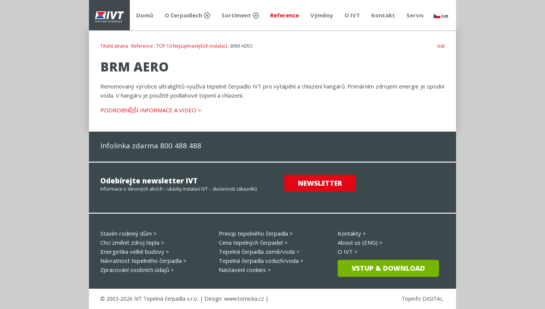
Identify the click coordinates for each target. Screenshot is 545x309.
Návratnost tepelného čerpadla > (143, 260)
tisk (441, 46)
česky (437, 15)
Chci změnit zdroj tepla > (132, 242)
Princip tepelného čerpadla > (256, 233)
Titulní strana (114, 46)
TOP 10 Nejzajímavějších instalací (191, 46)
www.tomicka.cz (244, 298)
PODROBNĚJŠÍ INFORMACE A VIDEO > (150, 110)
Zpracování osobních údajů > (137, 269)
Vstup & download (388, 268)
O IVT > (348, 251)
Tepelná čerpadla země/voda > (259, 251)
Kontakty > (352, 233)
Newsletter (320, 183)
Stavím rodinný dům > (128, 233)
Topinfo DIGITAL (422, 298)
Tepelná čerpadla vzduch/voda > (261, 260)
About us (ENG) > (360, 242)
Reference (142, 46)
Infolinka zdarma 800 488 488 (150, 146)
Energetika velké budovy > (134, 251)
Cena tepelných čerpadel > (253, 242)
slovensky (444, 15)
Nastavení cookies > (245, 269)
